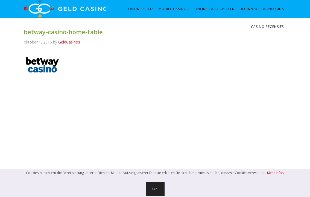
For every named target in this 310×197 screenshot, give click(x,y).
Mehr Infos (275, 172)
